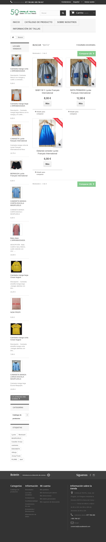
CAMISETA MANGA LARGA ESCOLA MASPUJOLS (18, 377)
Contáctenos (66, 2)
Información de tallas (26, 28)
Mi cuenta (45, 485)
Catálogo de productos (17, 416)
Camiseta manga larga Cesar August (19, 276)
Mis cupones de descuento (50, 502)
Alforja (14, 452)
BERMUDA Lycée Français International (18, 175)
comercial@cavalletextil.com (80, 526)
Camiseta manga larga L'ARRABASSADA (19, 105)
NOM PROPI (15, 312)
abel (21, 459)
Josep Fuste (16, 456)
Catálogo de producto (38, 22)
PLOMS (14, 459)
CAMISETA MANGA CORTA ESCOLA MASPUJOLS (18, 203)
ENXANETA (16, 449)
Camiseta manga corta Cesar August (19, 339)
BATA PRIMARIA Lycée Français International (80, 91)
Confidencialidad (31, 501)
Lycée (14, 435)
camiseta (15, 445)
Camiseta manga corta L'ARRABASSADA (19, 70)
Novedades (29, 490)
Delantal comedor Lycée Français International (47, 152)
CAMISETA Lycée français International (18, 140)
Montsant (22, 435)
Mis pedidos (44, 490)
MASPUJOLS (16, 438)
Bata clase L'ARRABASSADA (17, 239)
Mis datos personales (48, 499)
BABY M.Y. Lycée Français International (47, 91)
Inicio (16, 22)
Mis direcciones (46, 496)
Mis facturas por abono (48, 493)
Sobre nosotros (67, 22)
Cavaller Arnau (17, 442)
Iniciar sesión (89, 2)
